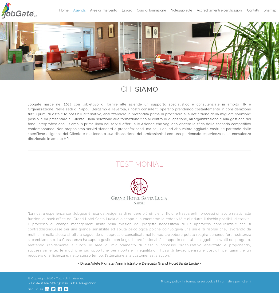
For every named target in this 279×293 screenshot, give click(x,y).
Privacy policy (171, 281)
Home (64, 10)
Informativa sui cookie (199, 281)
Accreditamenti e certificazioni (219, 10)
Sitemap (270, 10)
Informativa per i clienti (234, 281)
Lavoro (127, 10)
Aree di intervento (103, 10)
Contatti (253, 10)
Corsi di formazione (151, 10)
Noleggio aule (181, 10)
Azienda (79, 10)
